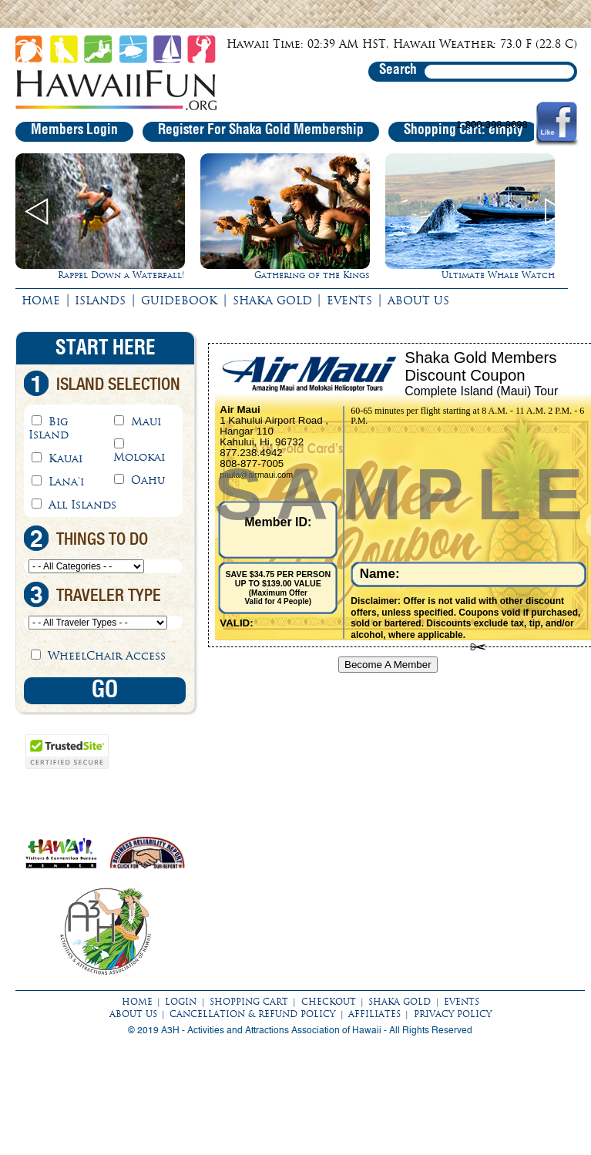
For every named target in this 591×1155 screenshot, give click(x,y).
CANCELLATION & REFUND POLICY (252, 1014)
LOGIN (180, 1001)
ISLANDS (100, 300)
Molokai (139, 457)
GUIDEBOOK (179, 300)
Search (398, 70)
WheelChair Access (107, 656)
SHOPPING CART (249, 1001)
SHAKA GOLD (272, 300)
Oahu (148, 480)
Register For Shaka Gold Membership (261, 130)
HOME (41, 300)
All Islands (82, 505)
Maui (146, 421)
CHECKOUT (328, 1001)
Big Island (49, 428)
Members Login (74, 130)
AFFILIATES (374, 1014)
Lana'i (66, 482)
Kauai (65, 458)
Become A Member (387, 664)
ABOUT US (418, 300)
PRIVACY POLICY (453, 1014)
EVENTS (349, 300)
